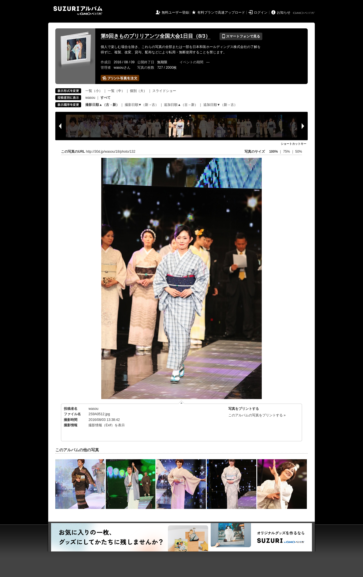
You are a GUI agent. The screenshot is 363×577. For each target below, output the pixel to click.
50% (298, 152)
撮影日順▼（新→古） (142, 105)
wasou (90, 98)
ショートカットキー (293, 143)
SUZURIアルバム (77, 11)
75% (287, 152)
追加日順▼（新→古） (220, 105)
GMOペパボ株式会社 (304, 13)
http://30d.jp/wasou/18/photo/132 (110, 152)
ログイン (260, 12)
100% (273, 152)
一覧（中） (116, 91)
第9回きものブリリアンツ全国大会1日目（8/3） (155, 36)
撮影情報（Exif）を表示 (106, 425)
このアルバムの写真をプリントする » (257, 415)
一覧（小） (93, 91)
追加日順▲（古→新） (181, 105)
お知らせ (283, 12)
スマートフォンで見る (241, 36)
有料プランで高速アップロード (221, 12)
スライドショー (164, 91)
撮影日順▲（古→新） (102, 105)
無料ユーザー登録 (175, 12)
